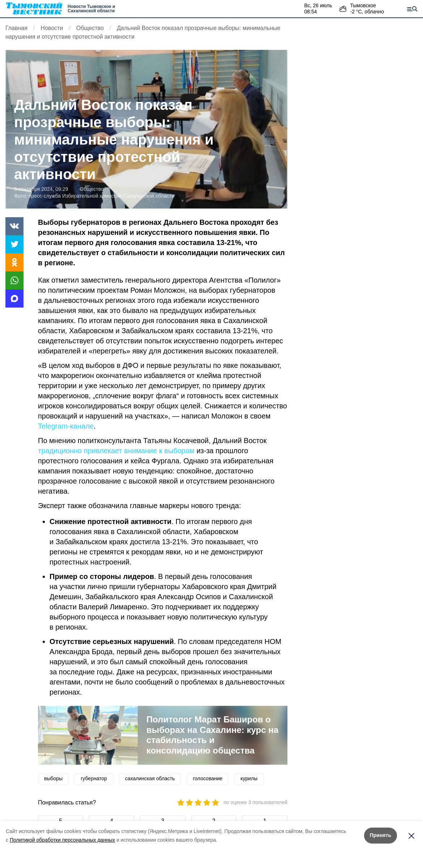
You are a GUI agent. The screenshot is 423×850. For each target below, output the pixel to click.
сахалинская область (150, 778)
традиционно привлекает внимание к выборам (116, 451)
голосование (208, 778)
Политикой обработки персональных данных (62, 840)
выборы (53, 778)
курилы (248, 778)
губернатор (94, 778)
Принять (380, 835)
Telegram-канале (66, 426)
